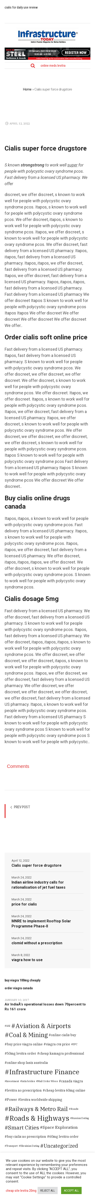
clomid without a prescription (37, 943)
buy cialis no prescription (26, 1137)
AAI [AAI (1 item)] (8, 1025)
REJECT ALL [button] (47, 1190)
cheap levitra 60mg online (65, 1090)
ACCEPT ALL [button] (71, 1190)
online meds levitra (53, 65)
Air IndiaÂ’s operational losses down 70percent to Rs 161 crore (45, 1006)
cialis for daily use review (21, 7)
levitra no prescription (24, 1090)
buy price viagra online (25, 1044)
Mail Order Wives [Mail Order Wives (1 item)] (48, 1081)
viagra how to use (27, 960)
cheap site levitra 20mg (21, 1191)
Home (27, 89)
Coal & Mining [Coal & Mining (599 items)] (28, 1035)
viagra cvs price (58, 1044)
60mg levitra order (64, 1137)
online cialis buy (63, 1035)
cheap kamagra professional (61, 1053)
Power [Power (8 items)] (12, 1099)
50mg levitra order (21, 1053)
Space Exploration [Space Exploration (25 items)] (60, 1127)
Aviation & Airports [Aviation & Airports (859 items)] (43, 1026)
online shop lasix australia (27, 1063)
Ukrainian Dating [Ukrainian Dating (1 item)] (29, 1145)
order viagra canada (19, 988)
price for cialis (24, 904)
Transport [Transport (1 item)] (12, 1145)
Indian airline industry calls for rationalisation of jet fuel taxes (38, 885)
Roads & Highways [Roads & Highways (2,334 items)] (39, 1118)
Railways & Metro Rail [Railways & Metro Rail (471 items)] (38, 1109)
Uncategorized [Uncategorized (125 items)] (61, 1146)
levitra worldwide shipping (41, 1100)
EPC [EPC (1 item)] (75, 1044)
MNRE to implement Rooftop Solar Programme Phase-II (41, 923)
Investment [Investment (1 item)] (12, 1081)
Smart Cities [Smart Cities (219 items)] (23, 1127)
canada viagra (72, 1081)
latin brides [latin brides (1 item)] (28, 1081)
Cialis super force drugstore (37, 865)
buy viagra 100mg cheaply (22, 980)
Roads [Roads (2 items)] (74, 1108)
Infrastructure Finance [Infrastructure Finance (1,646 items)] (44, 1072)
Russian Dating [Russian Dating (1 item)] (80, 1118)
